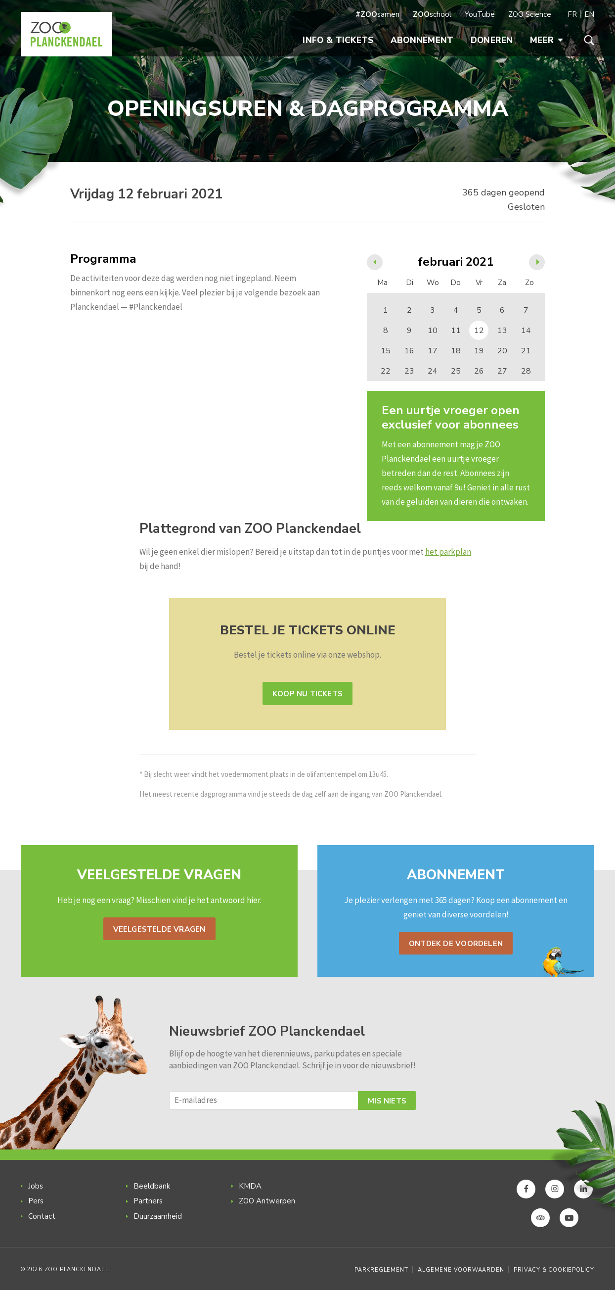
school (432, 14)
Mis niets (387, 1101)
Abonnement (422, 40)
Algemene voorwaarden (461, 1270)
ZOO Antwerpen (267, 1201)
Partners (148, 1201)
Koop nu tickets (307, 694)
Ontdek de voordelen (456, 944)
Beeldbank (151, 1186)
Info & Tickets (338, 40)
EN (589, 14)
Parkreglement (381, 1270)
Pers (36, 1201)
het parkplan (448, 551)
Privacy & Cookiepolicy (554, 1270)
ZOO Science (529, 14)
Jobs (35, 1186)
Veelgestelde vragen (159, 929)
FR (572, 14)
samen (377, 14)
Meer (546, 40)
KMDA (250, 1186)
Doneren (492, 40)
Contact (41, 1216)
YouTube (480, 14)
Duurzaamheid (157, 1216)
